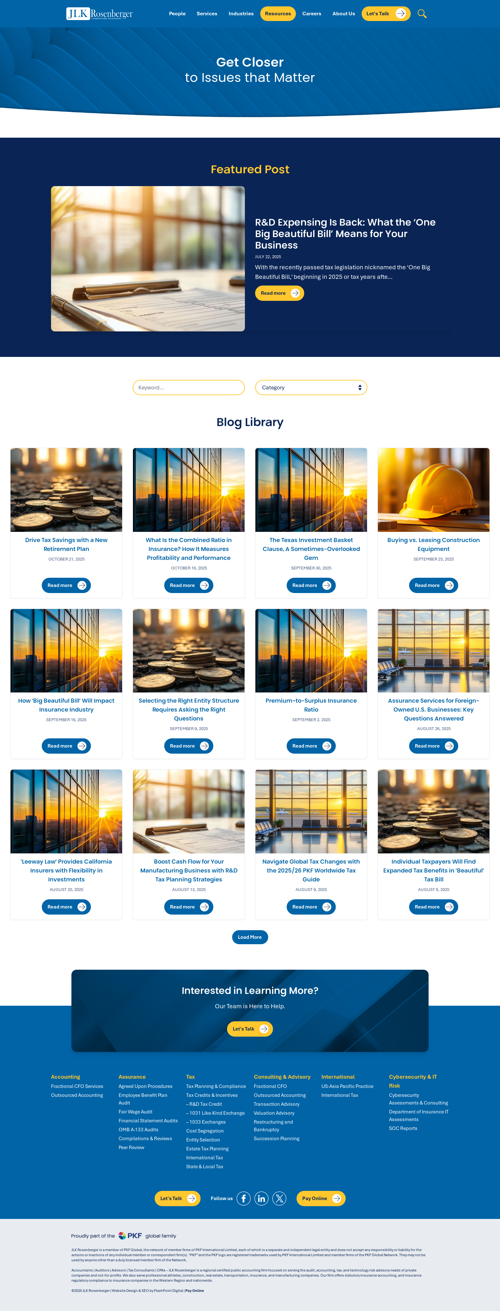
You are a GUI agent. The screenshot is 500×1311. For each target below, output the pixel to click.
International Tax (204, 1158)
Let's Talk (386, 13)
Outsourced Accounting (77, 1095)
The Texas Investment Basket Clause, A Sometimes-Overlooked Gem (311, 549)
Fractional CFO (270, 1086)
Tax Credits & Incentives (212, 1095)
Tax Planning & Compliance (216, 1086)
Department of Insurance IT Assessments (419, 1116)
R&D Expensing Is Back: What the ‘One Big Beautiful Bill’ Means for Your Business (345, 233)
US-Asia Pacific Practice (347, 1086)
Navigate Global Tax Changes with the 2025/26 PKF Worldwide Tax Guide (311, 870)
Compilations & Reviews (145, 1138)
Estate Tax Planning (207, 1149)
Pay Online (321, 1198)
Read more (280, 293)
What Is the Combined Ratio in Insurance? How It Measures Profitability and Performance (189, 549)
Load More (251, 937)
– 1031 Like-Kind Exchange (215, 1113)
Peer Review (131, 1147)
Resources (278, 13)
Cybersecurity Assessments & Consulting (418, 1099)
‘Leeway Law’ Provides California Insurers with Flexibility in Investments (66, 870)
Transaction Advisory (276, 1104)
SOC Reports (403, 1128)
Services (207, 13)
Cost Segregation (205, 1131)
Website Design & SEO (130, 1290)
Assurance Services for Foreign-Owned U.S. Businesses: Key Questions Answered (433, 709)
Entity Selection (203, 1140)
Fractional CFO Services (77, 1086)
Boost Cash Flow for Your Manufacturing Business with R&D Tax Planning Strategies (189, 870)
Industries (241, 13)
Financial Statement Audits (148, 1121)
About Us (344, 13)
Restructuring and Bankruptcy (273, 1126)
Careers (311, 13)
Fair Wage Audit (135, 1112)
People (177, 13)
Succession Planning (276, 1138)
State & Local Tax (204, 1166)
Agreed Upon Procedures (146, 1086)
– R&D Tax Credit (204, 1104)
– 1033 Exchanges (206, 1122)
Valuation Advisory (274, 1113)
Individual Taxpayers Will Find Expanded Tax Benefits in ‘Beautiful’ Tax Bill (433, 870)
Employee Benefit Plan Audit (143, 1099)
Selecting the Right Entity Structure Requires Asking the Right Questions (189, 709)
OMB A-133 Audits (138, 1129)
